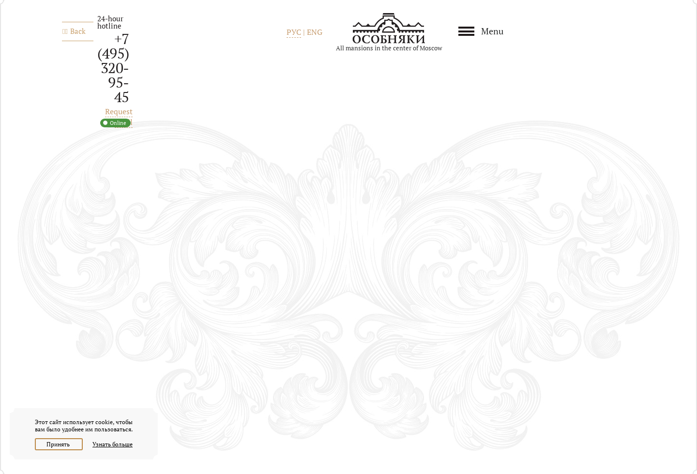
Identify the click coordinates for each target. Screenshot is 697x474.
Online (118, 123)
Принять (58, 444)
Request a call (119, 116)
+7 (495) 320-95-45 (113, 67)
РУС (294, 32)
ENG (314, 32)
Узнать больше (112, 444)
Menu (492, 31)
